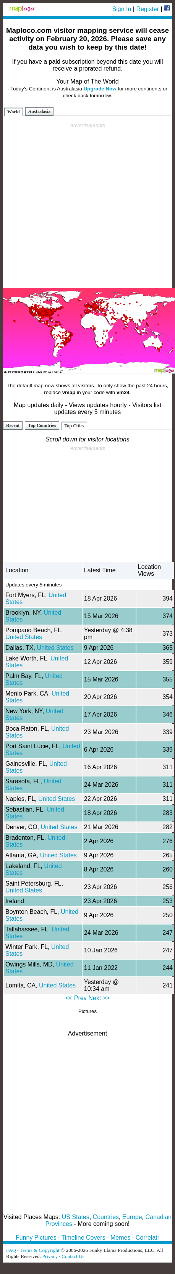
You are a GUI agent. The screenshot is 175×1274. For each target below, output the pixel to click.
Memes (120, 1237)
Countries (106, 1217)
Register (147, 9)
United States (23, 637)
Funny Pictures (36, 1237)
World (13, 111)
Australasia (39, 111)
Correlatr (147, 1237)
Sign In (121, 9)
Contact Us (73, 1256)
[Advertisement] (86, 205)
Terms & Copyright (39, 1250)
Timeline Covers (83, 1237)
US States (75, 1217)
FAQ (11, 1250)
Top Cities (74, 425)
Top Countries (42, 425)
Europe (132, 1217)
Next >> (99, 998)
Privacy (50, 1256)
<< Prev (76, 998)
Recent (12, 425)
